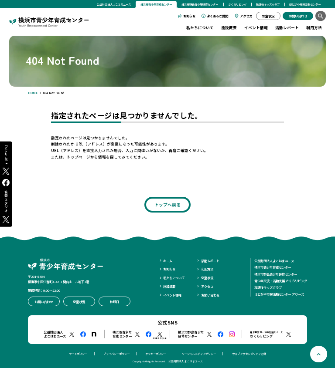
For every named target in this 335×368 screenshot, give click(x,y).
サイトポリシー (78, 354)
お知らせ (189, 16)
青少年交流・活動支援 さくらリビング (280, 280)
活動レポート (287, 27)
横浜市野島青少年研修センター (199, 5)
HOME (33, 93)
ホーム (167, 260)
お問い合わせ (210, 295)
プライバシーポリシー (116, 354)
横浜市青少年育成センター (272, 267)
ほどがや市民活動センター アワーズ (279, 294)
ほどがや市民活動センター (305, 5)
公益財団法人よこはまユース (114, 5)
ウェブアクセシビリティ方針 (249, 354)
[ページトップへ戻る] (318, 354)
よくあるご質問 (217, 16)
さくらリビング (237, 5)
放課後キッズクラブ (268, 5)
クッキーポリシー (155, 354)
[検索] (320, 16)
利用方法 (314, 27)
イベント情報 (256, 27)
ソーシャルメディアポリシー (199, 354)
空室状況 (207, 277)
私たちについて (200, 27)
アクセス (246, 16)
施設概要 (229, 27)
